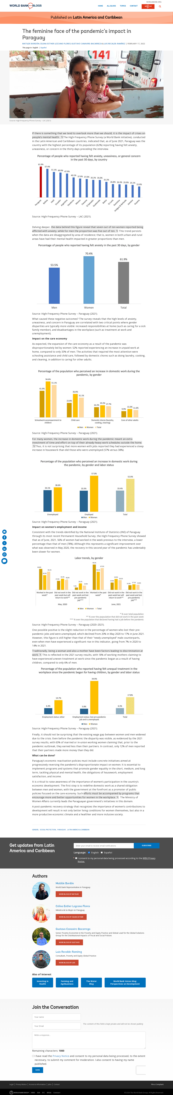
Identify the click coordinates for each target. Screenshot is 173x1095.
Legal (11, 1084)
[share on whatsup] (4, 554)
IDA (38, 1092)
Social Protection (48, 830)
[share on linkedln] (4, 549)
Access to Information (37, 1084)
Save (38, 1070)
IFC (43, 1092)
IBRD (33, 1092)
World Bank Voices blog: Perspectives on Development (125, 982)
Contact (134, 6)
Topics (123, 6)
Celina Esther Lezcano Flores (55, 44)
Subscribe (146, 845)
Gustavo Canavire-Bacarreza (86, 44)
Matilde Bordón (30, 44)
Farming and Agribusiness (67, 982)
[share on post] (4, 543)
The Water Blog (91, 982)
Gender (35, 830)
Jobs (49, 1084)
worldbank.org (154, 2)
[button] (160, 6)
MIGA (49, 1092)
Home (100, 6)
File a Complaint (157, 1084)
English (35, 47)
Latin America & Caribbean (78, 830)
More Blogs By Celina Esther (71, 917)
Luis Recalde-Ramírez (114, 44)
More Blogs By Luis (67, 962)
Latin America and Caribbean (97, 18)
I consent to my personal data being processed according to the (116, 860)
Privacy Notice (61, 1056)
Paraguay (61, 830)
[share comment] (4, 561)
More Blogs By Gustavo (69, 942)
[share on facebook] (4, 537)
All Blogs (111, 6)
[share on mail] (4, 532)
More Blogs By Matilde (69, 894)
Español (43, 47)
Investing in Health (42, 982)
